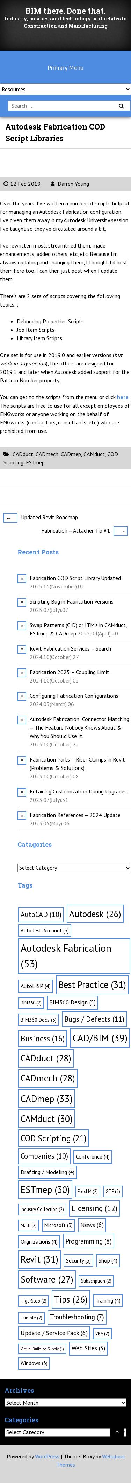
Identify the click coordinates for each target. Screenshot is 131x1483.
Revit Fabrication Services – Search (70, 648)
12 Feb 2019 (22, 183)
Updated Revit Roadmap (40, 517)
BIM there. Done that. (65, 11)
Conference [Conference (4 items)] (93, 1156)
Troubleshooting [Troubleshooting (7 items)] (77, 1317)
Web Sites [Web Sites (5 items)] (88, 1348)
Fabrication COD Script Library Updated (75, 577)
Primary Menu (65, 68)
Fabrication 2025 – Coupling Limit (69, 671)
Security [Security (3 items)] (78, 1260)
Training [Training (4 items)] (108, 1300)
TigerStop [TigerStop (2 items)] (33, 1301)
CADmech (47, 453)
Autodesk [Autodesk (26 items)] (95, 914)
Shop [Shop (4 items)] (108, 1260)
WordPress (47, 1456)
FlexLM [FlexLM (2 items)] (88, 1191)
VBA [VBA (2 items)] (102, 1334)
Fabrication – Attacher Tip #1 (84, 530)
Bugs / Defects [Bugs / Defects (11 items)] (94, 1019)
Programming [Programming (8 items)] (88, 1241)
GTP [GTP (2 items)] (112, 1191)
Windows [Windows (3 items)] (34, 1363)
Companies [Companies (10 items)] (44, 1156)
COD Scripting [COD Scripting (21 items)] (53, 1138)
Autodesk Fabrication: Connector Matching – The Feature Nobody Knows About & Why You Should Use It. (79, 727)
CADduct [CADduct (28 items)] (46, 1058)
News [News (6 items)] (92, 1225)
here (123, 397)
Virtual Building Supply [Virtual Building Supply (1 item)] (42, 1348)
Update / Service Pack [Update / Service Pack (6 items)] (54, 1333)
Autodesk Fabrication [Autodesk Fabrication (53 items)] (66, 955)
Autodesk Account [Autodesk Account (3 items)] (45, 930)
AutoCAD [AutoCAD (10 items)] (41, 914)
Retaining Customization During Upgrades (78, 791)
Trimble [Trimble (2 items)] (31, 1318)
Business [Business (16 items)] (43, 1038)
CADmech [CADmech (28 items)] (48, 1078)
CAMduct (94, 453)
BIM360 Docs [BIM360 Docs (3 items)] (39, 1019)
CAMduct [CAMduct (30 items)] (47, 1119)
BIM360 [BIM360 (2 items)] (31, 1003)
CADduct (23, 453)
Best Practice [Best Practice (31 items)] (92, 984)
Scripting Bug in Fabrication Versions (72, 601)
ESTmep (35, 462)
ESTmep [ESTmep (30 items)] (45, 1189)
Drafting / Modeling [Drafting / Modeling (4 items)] (47, 1171)
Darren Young (70, 183)
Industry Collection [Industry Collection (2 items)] (42, 1209)
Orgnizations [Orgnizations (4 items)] (39, 1241)
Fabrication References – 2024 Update (75, 814)
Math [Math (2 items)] (29, 1225)
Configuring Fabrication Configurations (74, 695)
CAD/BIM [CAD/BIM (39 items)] (100, 1037)
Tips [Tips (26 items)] (71, 1299)
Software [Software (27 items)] (47, 1279)
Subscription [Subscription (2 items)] (96, 1281)
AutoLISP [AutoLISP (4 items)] (36, 985)
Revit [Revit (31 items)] (39, 1259)
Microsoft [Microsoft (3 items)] (58, 1225)
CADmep (71, 453)
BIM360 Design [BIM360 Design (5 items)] (72, 1002)
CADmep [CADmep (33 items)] (47, 1099)
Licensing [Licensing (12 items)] (94, 1208)
